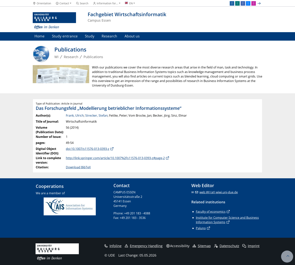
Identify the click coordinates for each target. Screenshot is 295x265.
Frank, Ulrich (75, 115)
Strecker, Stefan (96, 115)
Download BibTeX (78, 167)
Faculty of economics (211, 212)
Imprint (250, 246)
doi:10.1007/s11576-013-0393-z (87, 149)
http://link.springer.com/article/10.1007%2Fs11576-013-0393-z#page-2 (115, 158)
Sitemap (202, 246)
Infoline (113, 246)
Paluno (201, 228)
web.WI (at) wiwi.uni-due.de (218, 192)
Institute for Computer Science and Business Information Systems (227, 220)
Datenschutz (226, 246)
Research (109, 36)
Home (39, 36)
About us (132, 36)
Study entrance (65, 36)
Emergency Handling (144, 246)
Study (89, 36)
